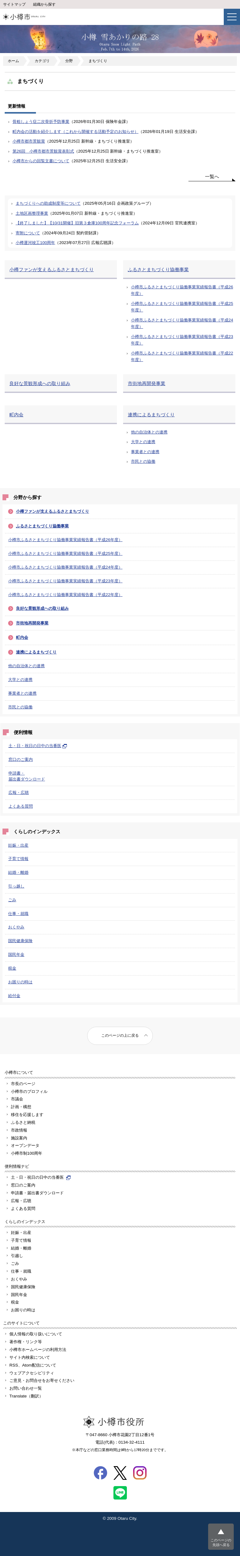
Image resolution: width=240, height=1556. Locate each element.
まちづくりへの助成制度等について (48, 203)
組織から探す (44, 4)
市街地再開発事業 (32, 623)
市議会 (17, 1099)
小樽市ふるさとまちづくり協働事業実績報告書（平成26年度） (65, 539)
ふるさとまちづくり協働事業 (42, 526)
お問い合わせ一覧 (25, 1388)
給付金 (14, 995)
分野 (69, 61)
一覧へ (212, 176)
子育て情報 (18, 858)
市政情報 (19, 1130)
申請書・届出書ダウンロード (37, 1193)
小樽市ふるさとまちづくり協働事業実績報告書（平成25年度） (65, 553)
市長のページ (23, 1083)
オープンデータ (25, 1145)
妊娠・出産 (18, 845)
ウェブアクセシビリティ (31, 1373)
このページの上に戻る (120, 1035)
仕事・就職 (18, 913)
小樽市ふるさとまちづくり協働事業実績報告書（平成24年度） (65, 567)
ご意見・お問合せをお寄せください (41, 1380)
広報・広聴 (18, 792)
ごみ (12, 900)
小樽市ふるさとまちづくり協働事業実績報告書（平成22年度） (65, 594)
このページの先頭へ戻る (221, 1542)
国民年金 (16, 954)
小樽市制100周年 (26, 1153)
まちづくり (97, 61)
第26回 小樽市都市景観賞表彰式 (43, 151)
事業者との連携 (22, 693)
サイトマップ (14, 4)
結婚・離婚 (18, 872)
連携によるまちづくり (36, 652)
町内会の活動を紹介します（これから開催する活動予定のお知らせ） (75, 131)
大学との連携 (20, 679)
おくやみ (16, 927)
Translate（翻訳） (26, 1396)
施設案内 (19, 1138)
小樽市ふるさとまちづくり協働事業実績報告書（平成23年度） (65, 581)
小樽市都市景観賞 (28, 141)
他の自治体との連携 (26, 665)
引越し (17, 1255)
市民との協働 (20, 707)
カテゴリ (42, 61)
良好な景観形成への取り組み (42, 608)
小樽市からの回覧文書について (40, 161)
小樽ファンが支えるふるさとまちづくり (52, 511)
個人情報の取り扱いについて (35, 1334)
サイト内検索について (29, 1357)
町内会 (22, 637)
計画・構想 (21, 1106)
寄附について (28, 233)
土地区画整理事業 (32, 213)
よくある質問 (20, 806)
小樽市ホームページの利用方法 (37, 1349)
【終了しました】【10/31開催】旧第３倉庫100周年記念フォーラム (77, 223)
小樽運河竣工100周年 (35, 242)
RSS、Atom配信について (32, 1365)
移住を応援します (27, 1114)
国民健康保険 (20, 940)
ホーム (13, 61)
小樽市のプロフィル (29, 1091)
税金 (12, 968)
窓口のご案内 (20, 759)
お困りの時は (20, 982)
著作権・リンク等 (25, 1341)
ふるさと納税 (23, 1122)
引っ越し (16, 886)
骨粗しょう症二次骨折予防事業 (40, 121)
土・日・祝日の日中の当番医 (37, 745)
